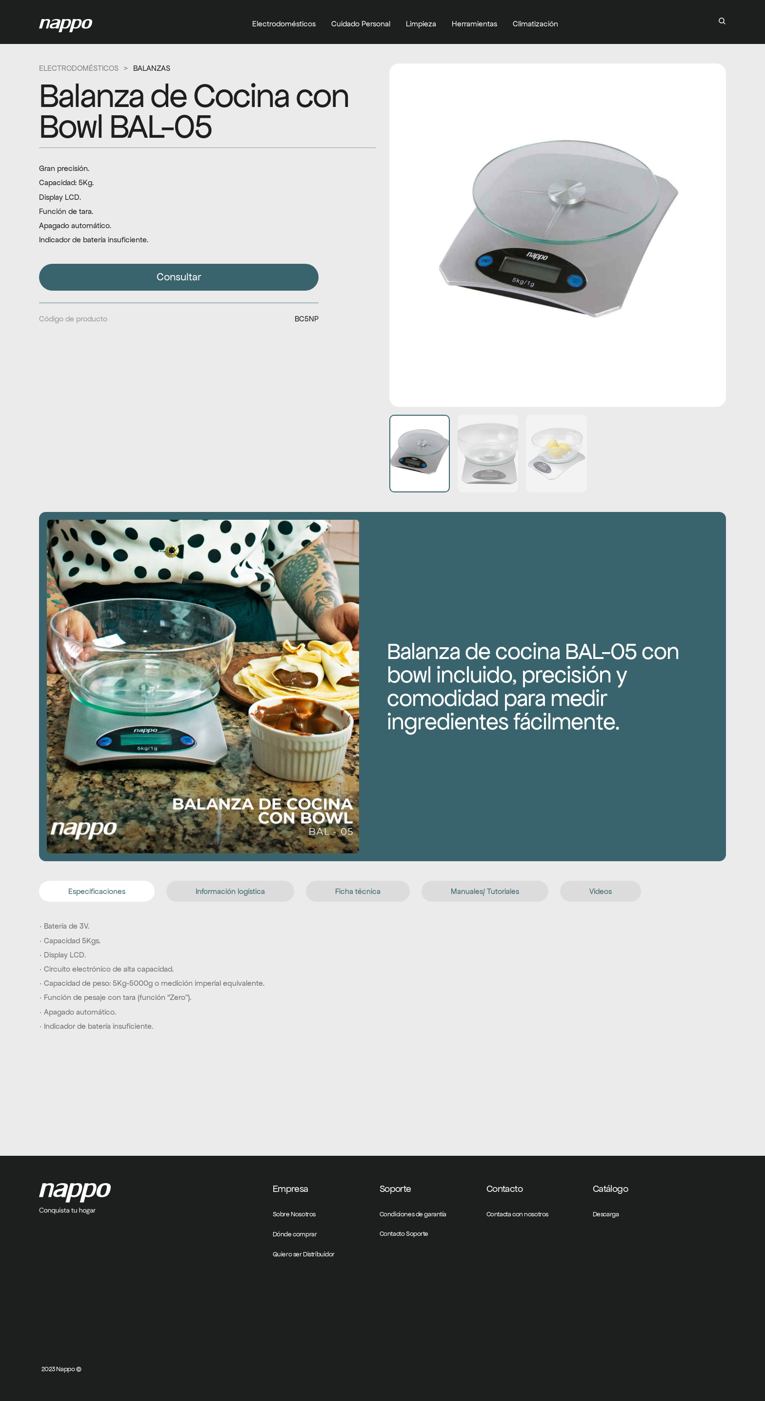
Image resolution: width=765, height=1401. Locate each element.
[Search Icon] (722, 21)
